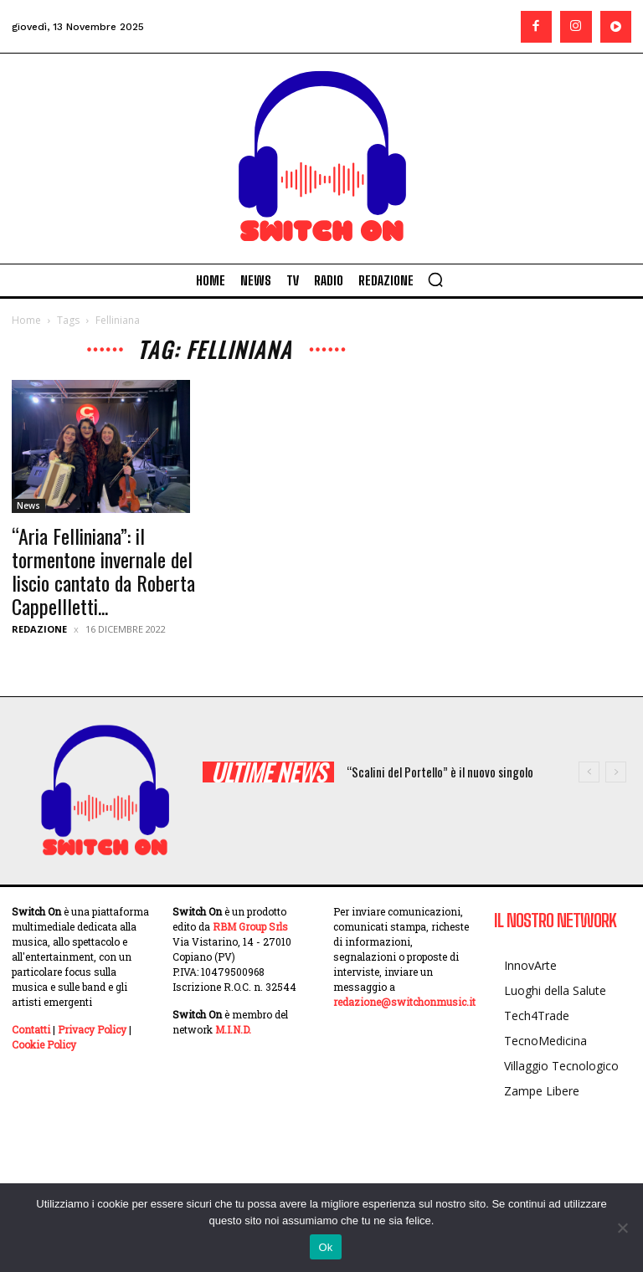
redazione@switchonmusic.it (404, 1001)
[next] (615, 772)
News (28, 505)
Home (26, 320)
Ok (325, 1247)
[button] (435, 279)
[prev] (589, 772)
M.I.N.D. (233, 1029)
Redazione (39, 629)
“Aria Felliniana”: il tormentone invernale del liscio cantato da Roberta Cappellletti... (103, 571)
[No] (622, 1227)
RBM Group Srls (250, 926)
